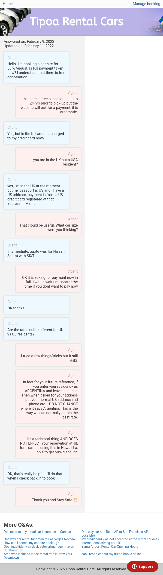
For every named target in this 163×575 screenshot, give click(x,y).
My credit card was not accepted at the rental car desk (120, 539)
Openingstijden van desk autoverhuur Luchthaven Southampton (39, 548)
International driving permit (101, 543)
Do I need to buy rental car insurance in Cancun (37, 532)
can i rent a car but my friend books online (112, 554)
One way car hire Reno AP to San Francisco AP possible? (115, 533)
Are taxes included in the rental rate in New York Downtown (38, 556)
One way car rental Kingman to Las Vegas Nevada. (40, 539)
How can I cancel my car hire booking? (31, 543)
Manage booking (146, 4)
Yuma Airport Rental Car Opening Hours (110, 546)
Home (8, 4)
